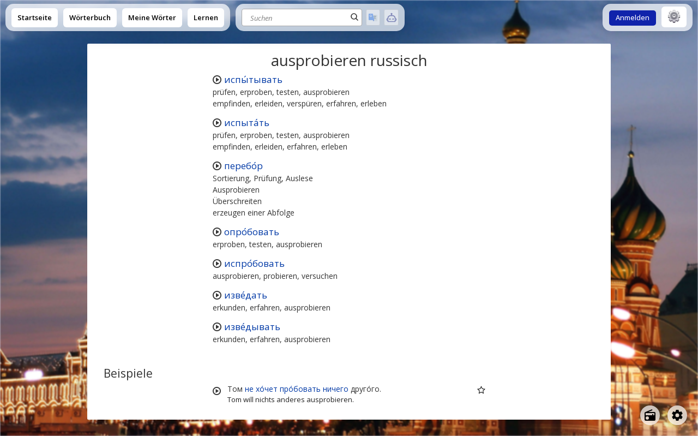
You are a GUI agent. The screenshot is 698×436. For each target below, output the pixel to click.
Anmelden (632, 17)
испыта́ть (246, 122)
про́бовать (300, 389)
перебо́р (243, 165)
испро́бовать (254, 263)
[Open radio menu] (650, 415)
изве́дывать (252, 326)
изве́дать (245, 295)
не (249, 389)
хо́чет (267, 389)
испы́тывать (253, 79)
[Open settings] (677, 415)
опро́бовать (251, 231)
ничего (335, 389)
